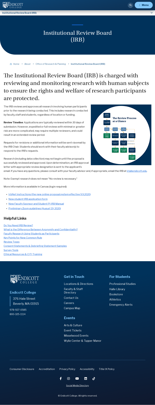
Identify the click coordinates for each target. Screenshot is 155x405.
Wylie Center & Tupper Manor (83, 340)
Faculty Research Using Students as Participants (31, 233)
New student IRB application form (28, 199)
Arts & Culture (73, 325)
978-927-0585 (18, 309)
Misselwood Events (76, 335)
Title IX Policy (106, 369)
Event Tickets (72, 330)
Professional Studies (122, 283)
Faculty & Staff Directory (73, 290)
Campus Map (72, 308)
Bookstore (116, 294)
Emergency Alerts (121, 304)
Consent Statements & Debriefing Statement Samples (35, 246)
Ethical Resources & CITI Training (23, 254)
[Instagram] (69, 379)
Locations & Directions (78, 283)
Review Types (12, 241)
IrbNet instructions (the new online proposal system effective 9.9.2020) (49, 194)
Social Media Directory (77, 385)
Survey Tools (11, 250)
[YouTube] (77, 379)
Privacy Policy (67, 369)
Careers (69, 303)
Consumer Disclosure (22, 369)
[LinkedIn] (86, 379)
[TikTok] (93, 379)
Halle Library (117, 289)
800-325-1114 (18, 313)
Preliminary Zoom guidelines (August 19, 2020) (34, 208)
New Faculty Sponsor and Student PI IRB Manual (36, 203)
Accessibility (87, 369)
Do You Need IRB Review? (18, 225)
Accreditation (47, 369)
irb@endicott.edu (137, 171)
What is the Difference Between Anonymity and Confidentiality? (41, 229)
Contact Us (71, 297)
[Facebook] (61, 379)
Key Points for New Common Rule (23, 237)
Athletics (115, 299)
